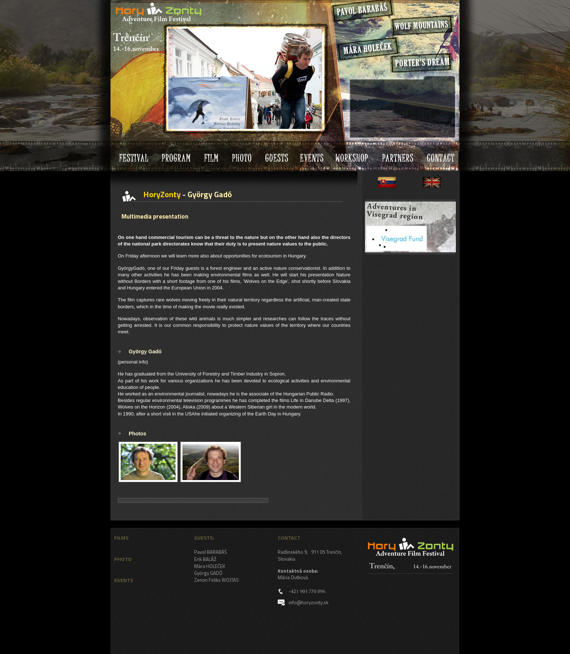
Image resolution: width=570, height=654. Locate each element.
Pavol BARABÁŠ (210, 552)
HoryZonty (130, 5)
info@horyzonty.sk (308, 602)
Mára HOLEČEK (209, 566)
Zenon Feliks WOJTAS (216, 580)
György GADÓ (208, 573)
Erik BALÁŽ (205, 559)
